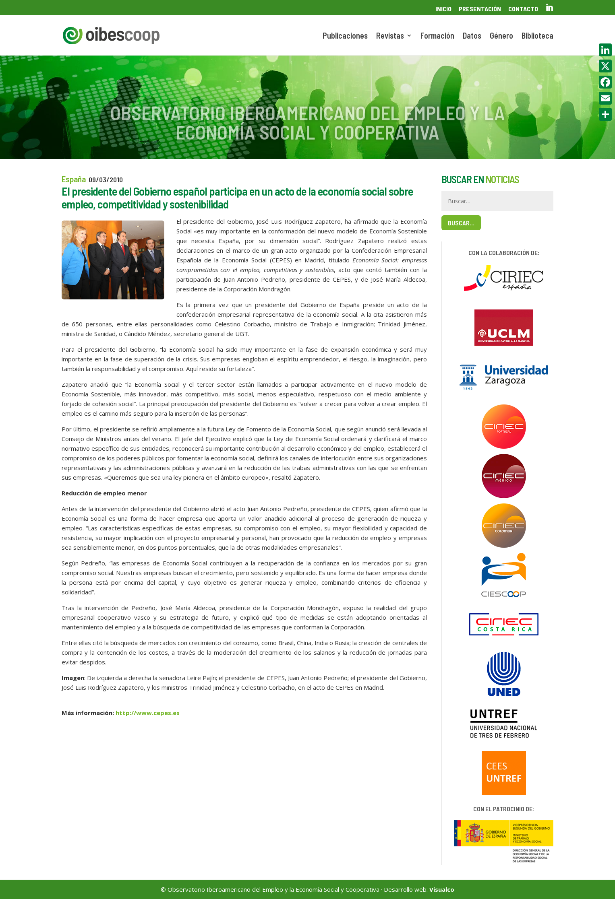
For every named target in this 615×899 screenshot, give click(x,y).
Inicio (443, 9)
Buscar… (461, 223)
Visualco (441, 889)
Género (501, 36)
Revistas (390, 36)
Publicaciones (345, 36)
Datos (472, 36)
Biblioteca (537, 36)
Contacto (523, 9)
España (74, 179)
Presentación (480, 9)
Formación (437, 36)
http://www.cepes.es (148, 713)
